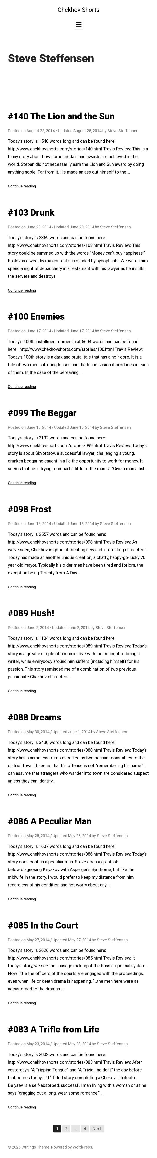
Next (97, 1128)
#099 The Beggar (42, 413)
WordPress (82, 1146)
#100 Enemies (36, 316)
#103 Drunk (31, 212)
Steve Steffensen (122, 130)
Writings (29, 1146)
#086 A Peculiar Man (50, 821)
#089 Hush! (31, 613)
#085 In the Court (43, 925)
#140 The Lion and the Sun (61, 116)
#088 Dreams (34, 717)
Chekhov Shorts (78, 9)
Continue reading (23, 186)
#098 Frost (29, 509)
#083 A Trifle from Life (53, 1029)
